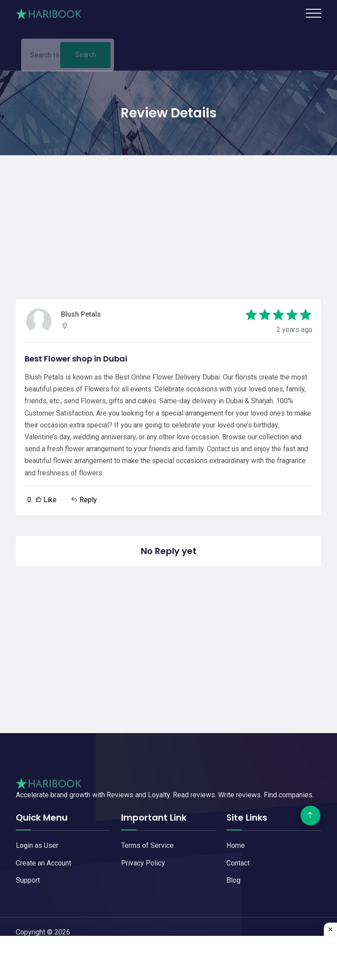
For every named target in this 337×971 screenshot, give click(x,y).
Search (85, 57)
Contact (238, 863)
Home (235, 845)
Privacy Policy (143, 863)
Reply (84, 500)
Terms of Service (147, 845)
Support (28, 880)
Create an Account (43, 863)
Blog (233, 880)
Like (42, 500)
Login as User (37, 845)
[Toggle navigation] (313, 13)
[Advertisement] (168, 216)
